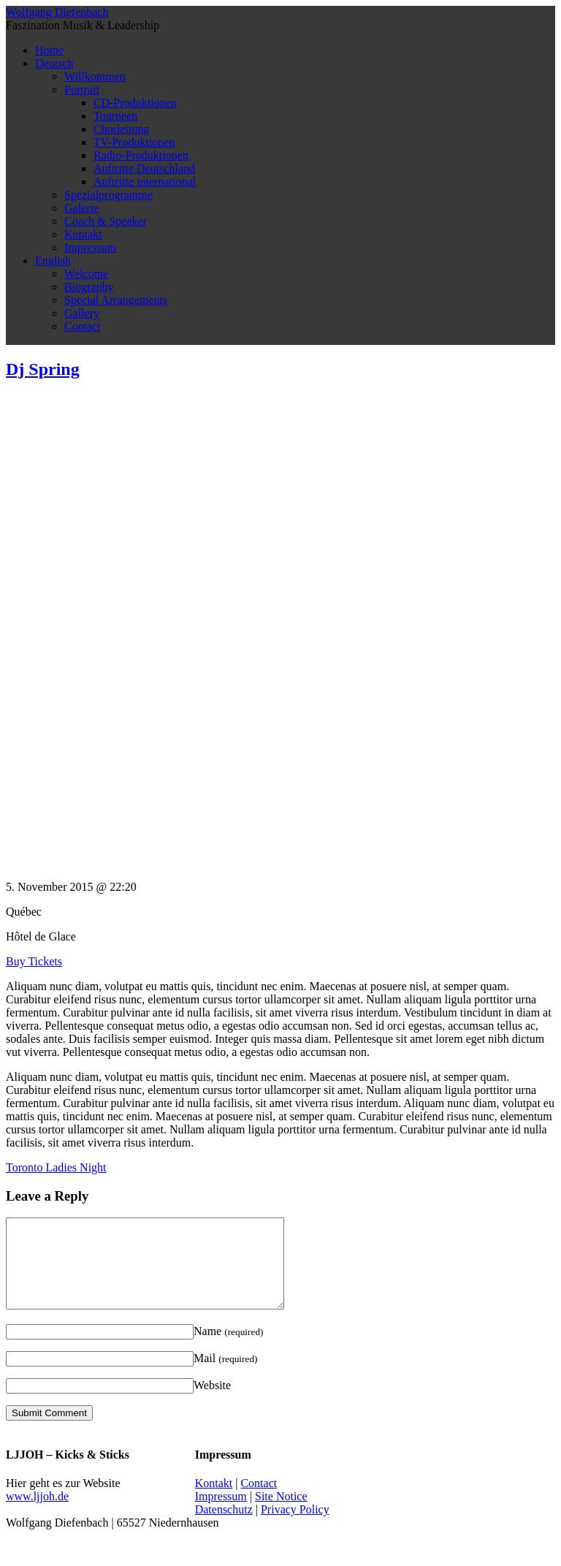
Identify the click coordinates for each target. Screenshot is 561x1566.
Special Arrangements (115, 300)
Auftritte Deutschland (144, 168)
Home (49, 50)
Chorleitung (121, 129)
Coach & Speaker (105, 221)
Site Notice (281, 1514)
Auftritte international (145, 181)
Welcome (86, 273)
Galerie (81, 208)
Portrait (81, 89)
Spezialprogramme (108, 195)
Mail (226, 1375)
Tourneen (115, 116)
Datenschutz (224, 1527)
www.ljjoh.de (37, 1514)
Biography (89, 287)
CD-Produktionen (135, 102)
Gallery (81, 313)
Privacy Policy (295, 1527)
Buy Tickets (34, 961)
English (53, 260)
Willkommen (95, 76)
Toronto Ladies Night (56, 1167)
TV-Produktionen (134, 142)
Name (228, 1348)
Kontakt (83, 234)
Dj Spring (43, 369)
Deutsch (54, 63)
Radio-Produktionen (141, 155)
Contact (82, 326)
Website (212, 1402)
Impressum (90, 247)
